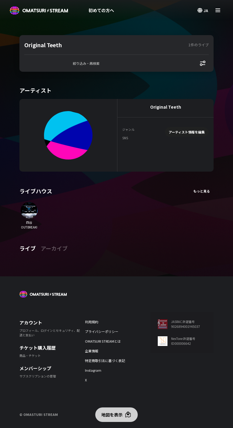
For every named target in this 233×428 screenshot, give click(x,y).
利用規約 (91, 321)
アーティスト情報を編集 (187, 132)
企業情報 (91, 350)
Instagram (93, 370)
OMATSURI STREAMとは (103, 341)
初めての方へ (101, 10)
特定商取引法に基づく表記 (105, 360)
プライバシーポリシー (101, 331)
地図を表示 (112, 415)
